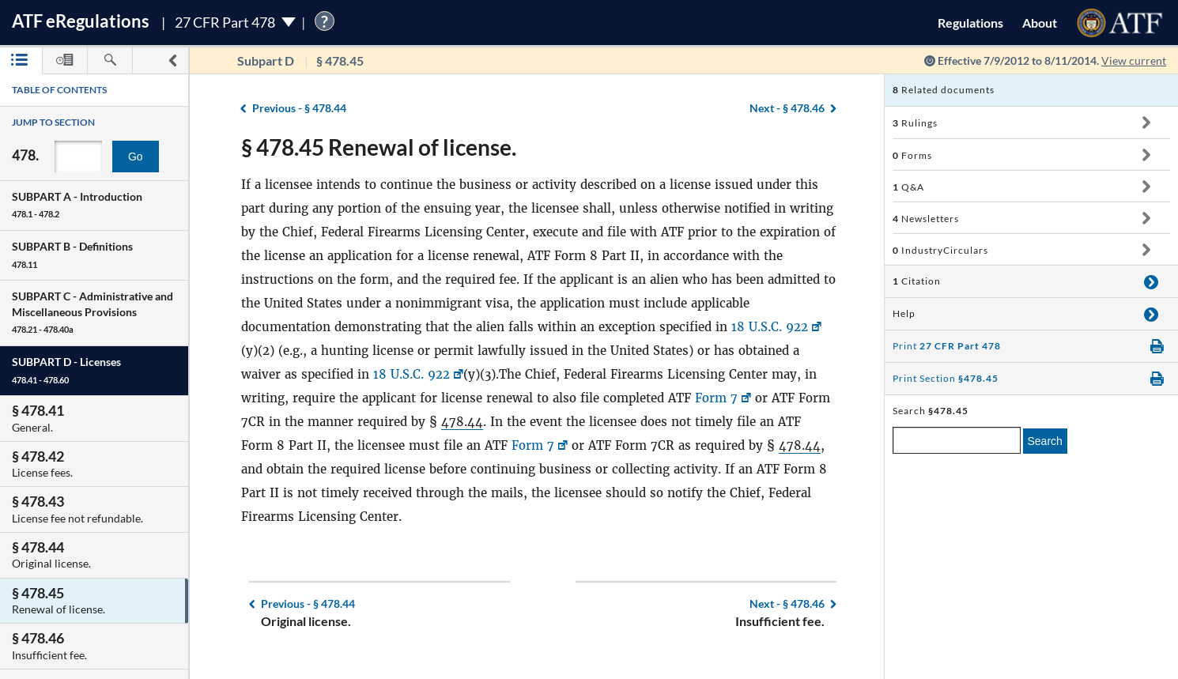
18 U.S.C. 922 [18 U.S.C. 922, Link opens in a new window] (769, 326)
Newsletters (926, 218)
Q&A (908, 187)
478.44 (462, 421)
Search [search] (1045, 441)
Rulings (915, 123)
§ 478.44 (299, 108)
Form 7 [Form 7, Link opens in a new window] (716, 398)
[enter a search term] (957, 440)
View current (1133, 60)
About (1039, 22)
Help (904, 313)
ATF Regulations (80, 21)
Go (135, 156)
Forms (912, 155)
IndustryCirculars (940, 250)
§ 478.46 (787, 108)
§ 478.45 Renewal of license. (378, 147)
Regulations (970, 22)
